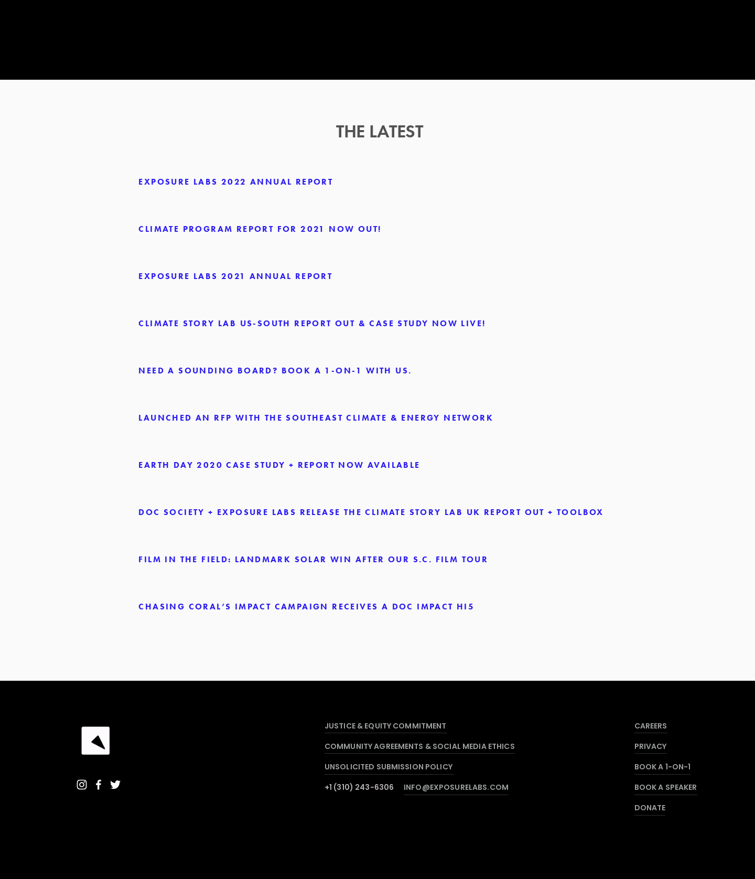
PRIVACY (650, 747)
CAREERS (650, 727)
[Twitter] (115, 784)
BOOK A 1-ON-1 (662, 768)
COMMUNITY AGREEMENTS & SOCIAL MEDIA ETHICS (420, 747)
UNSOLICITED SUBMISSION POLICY (389, 768)
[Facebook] (98, 784)
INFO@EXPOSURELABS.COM (456, 788)
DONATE (650, 808)
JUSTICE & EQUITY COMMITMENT (386, 727)
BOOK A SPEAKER (665, 788)
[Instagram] (82, 784)
